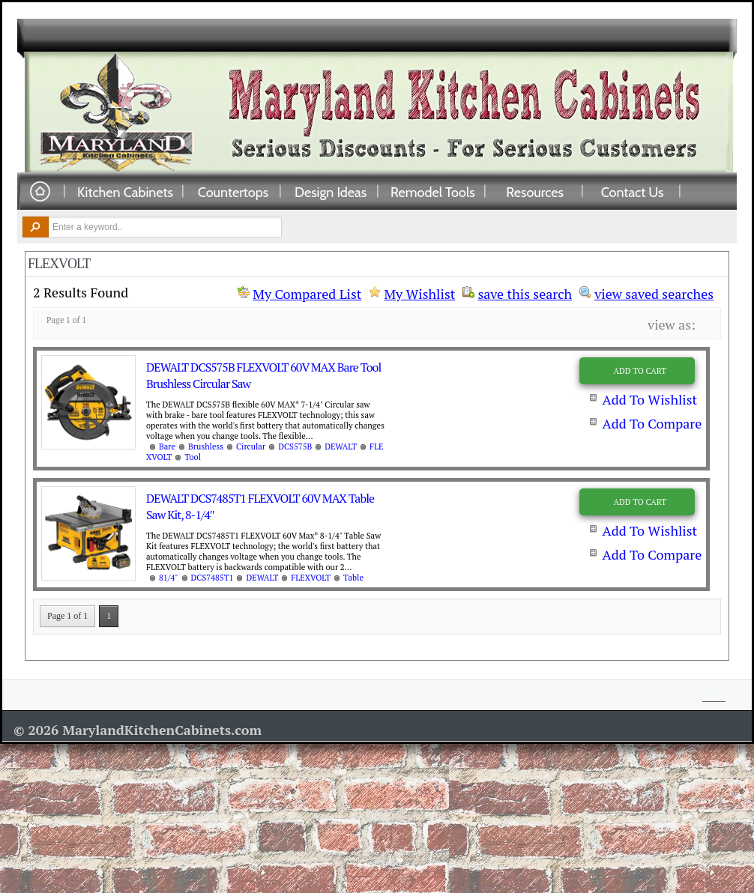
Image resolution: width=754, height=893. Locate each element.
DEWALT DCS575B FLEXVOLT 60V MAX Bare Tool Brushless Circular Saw (263, 375)
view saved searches (654, 292)
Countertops (233, 191)
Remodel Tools (432, 191)
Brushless (205, 446)
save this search (524, 292)
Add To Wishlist (649, 399)
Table (353, 577)
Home (40, 192)
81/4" (168, 577)
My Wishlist (419, 294)
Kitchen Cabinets (125, 191)
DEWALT (341, 446)
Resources (535, 191)
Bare (167, 446)
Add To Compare (652, 423)
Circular (250, 446)
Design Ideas (331, 191)
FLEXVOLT (311, 577)
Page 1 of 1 (67, 616)
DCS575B (295, 446)
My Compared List (307, 294)
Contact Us (632, 191)
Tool (192, 457)
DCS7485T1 (212, 577)
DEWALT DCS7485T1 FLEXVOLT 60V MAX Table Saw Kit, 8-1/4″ (260, 506)
